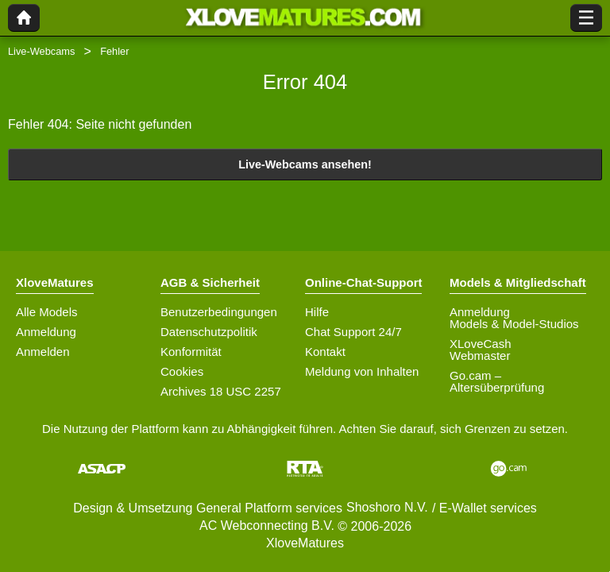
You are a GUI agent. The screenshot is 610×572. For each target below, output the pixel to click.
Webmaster (480, 355)
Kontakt (325, 351)
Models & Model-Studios (514, 323)
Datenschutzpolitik (208, 331)
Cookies (181, 371)
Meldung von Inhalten (362, 371)
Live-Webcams (41, 51)
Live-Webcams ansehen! (305, 164)
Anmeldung (46, 331)
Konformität (191, 351)
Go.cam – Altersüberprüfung (497, 381)
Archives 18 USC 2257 (220, 391)
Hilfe (317, 312)
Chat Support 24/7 (353, 331)
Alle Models (47, 312)
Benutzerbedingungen (218, 312)
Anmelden (43, 351)
